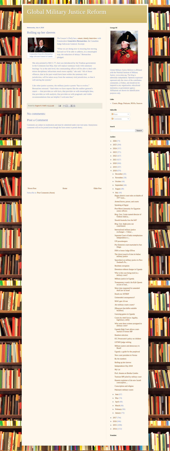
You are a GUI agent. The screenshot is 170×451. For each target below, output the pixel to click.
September (119, 185)
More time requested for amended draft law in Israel (127, 289)
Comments (117, 119)
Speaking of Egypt (121, 205)
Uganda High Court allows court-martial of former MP (127, 330)
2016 (115, 421)
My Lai (117, 370)
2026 (115, 141)
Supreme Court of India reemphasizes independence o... (129, 237)
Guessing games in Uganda (125, 314)
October (118, 181)
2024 (115, 148)
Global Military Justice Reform (66, 11)
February (118, 409)
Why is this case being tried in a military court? (126, 274)
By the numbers (120, 359)
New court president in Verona (126, 355)
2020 (115, 163)
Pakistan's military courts (124, 390)
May (117, 398)
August (118, 189)
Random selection (121, 335)
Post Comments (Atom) (46, 193)
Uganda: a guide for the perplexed (127, 352)
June (117, 394)
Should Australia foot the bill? (126, 220)
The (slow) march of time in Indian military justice (128, 255)
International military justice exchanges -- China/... (125, 231)
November (119, 178)
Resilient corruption (122, 266)
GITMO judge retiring (123, 342)
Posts (115, 114)
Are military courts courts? (124, 305)
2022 (115, 156)
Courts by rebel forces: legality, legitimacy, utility (126, 319)
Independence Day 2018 (124, 366)
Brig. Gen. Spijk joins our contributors (124, 225)
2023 (115, 152)
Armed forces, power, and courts (127, 202)
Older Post (98, 188)
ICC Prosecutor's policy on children (128, 339)
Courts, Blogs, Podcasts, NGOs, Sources (127, 103)
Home (65, 188)
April (117, 402)
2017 (115, 418)
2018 (115, 171)
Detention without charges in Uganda (128, 269)
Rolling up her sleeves (123, 362)
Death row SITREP (122, 294)
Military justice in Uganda (124, 279)
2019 (115, 167)
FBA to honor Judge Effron (125, 251)
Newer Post (32, 188)
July (117, 193)
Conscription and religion (124, 386)
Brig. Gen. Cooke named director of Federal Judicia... (128, 215)
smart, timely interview (87, 38)
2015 (115, 425)
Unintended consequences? (125, 298)
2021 (115, 160)
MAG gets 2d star (121, 301)
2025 (115, 145)
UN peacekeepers (121, 241)
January (118, 413)
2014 (115, 429)
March (117, 406)
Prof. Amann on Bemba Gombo (126, 373)
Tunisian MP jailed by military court (128, 377)
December (119, 174)
